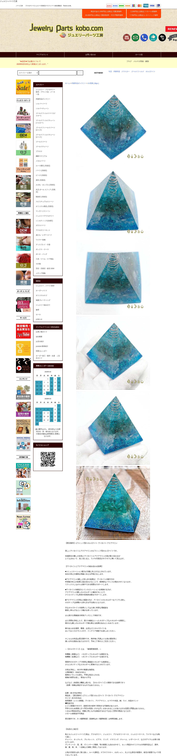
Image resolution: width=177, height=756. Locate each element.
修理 (37, 310)
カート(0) (137, 54)
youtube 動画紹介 (42, 346)
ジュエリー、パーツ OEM (45, 286)
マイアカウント (40, 54)
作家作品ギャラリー (79, 83)
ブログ (129, 61)
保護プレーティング (43, 300)
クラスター (126, 71)
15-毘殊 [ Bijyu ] (93, 83)
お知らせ (39, 319)
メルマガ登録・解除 (141, 61)
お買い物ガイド (41, 332)
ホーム (67, 83)
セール (38, 314)
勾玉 (110, 71)
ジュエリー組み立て (43, 305)
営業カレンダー (41, 351)
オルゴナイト (150, 71)
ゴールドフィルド (137, 71)
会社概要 (39, 337)
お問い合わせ (88, 54)
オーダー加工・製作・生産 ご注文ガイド (48, 357)
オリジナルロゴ (41, 295)
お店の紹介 (40, 341)
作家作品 (117, 71)
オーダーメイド (41, 290)
